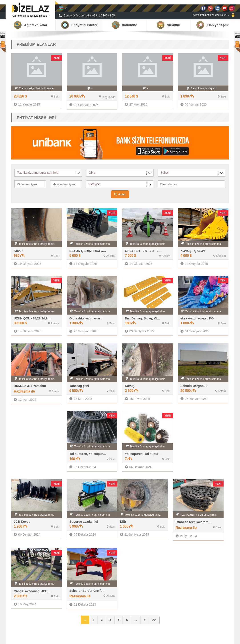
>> (154, 620)
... (135, 620)
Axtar (122, 194)
